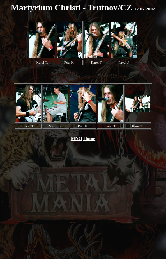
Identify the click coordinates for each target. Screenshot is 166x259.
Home (89, 138)
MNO (76, 138)
